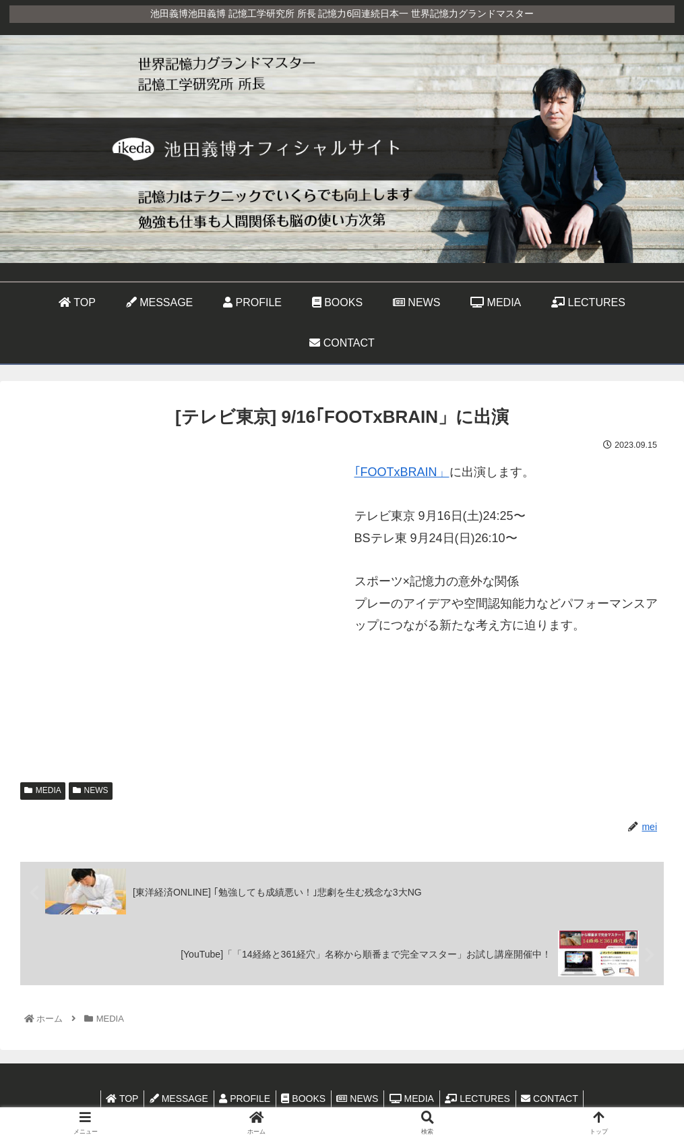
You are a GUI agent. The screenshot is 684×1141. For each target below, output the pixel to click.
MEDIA (42, 790)
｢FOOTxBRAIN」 (401, 472)
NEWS (90, 790)
